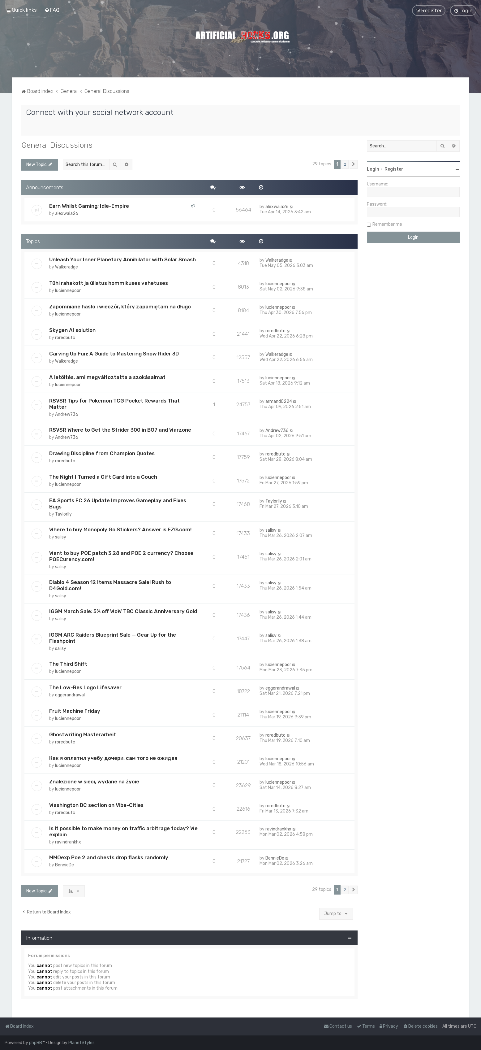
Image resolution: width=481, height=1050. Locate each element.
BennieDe (64, 864)
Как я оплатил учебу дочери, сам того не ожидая (113, 757)
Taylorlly (63, 513)
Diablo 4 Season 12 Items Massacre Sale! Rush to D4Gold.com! (110, 584)
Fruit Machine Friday (74, 710)
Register (393, 169)
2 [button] (345, 164)
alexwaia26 (66, 213)
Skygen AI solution (72, 330)
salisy (60, 536)
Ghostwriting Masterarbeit (82, 734)
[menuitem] (52, 10)
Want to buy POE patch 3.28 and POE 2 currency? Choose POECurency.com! (121, 555)
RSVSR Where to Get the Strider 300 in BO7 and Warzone (120, 429)
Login (373, 169)
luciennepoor (68, 290)
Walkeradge (66, 266)
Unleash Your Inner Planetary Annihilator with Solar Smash (122, 259)
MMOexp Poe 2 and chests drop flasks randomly (108, 857)
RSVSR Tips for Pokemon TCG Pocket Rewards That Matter (114, 403)
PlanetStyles (81, 1042)
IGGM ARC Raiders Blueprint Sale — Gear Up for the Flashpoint (112, 637)
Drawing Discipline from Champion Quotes (102, 453)
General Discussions (56, 144)
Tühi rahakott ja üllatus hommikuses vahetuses (108, 283)
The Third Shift (68, 663)
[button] (354, 164)
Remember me (387, 224)
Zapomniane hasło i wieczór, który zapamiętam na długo (120, 306)
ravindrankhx (68, 841)
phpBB (35, 1042)
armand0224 (278, 401)
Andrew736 (66, 414)
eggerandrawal (70, 694)
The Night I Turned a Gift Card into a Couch (103, 476)
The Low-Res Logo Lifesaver (85, 687)
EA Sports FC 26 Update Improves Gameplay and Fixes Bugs (117, 503)
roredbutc (65, 337)
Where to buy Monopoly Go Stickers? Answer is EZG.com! (120, 529)
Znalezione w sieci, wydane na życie (94, 781)
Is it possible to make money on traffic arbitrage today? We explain (123, 831)
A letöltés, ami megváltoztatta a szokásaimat (107, 377)
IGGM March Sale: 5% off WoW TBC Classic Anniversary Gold (123, 611)
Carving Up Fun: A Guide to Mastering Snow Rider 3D (114, 353)
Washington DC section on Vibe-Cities (96, 804)
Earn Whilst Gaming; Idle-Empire (89, 205)
